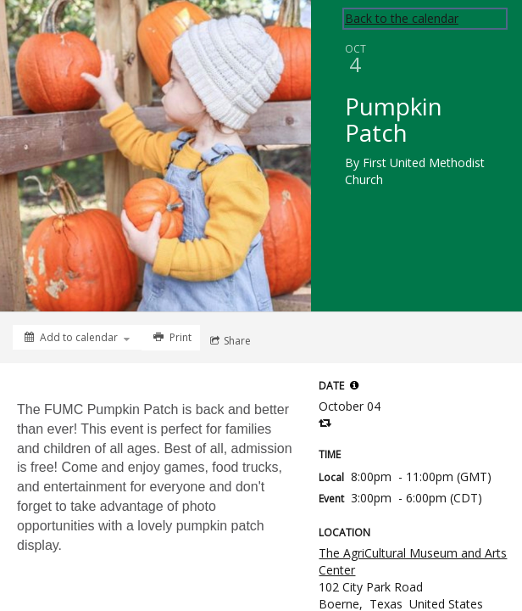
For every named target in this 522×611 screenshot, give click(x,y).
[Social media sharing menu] (229, 341)
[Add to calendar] (77, 337)
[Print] (171, 337)
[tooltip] (354, 385)
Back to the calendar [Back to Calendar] (401, 18)
